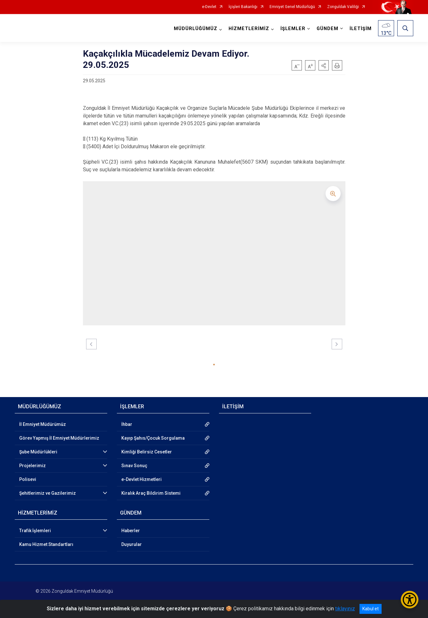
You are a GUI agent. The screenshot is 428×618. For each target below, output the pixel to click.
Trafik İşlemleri (35, 530)
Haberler (130, 530)
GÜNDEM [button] (327, 28)
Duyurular (131, 544)
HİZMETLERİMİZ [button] (249, 28)
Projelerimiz (32, 465)
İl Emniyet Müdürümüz (42, 424)
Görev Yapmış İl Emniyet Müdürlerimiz (59, 438)
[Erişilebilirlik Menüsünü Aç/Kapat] (409, 599)
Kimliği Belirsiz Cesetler (146, 451)
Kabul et (370, 608)
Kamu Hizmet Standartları (46, 544)
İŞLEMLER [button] (292, 28)
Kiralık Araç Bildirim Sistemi (151, 493)
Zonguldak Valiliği (343, 7)
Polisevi (27, 479)
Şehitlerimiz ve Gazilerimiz (47, 493)
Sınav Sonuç (134, 465)
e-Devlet (209, 7)
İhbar (126, 424)
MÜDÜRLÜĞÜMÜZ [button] (195, 28)
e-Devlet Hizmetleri (141, 479)
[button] (324, 65)
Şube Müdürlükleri (38, 451)
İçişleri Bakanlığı (243, 7)
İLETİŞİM (361, 28)
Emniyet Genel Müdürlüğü (292, 7)
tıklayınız (345, 609)
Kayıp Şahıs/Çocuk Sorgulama (153, 438)
